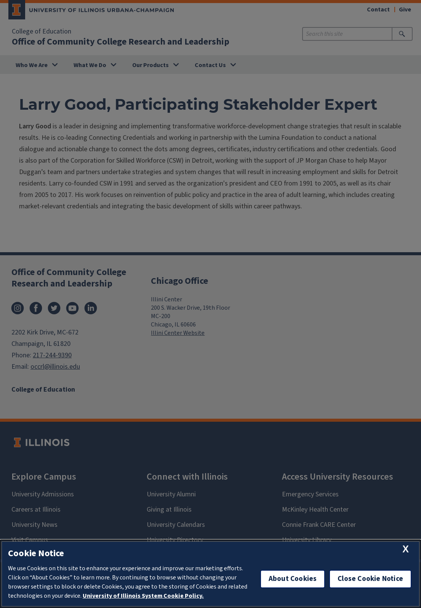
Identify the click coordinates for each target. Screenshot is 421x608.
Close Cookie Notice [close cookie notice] (370, 579)
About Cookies (293, 579)
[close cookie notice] (405, 549)
